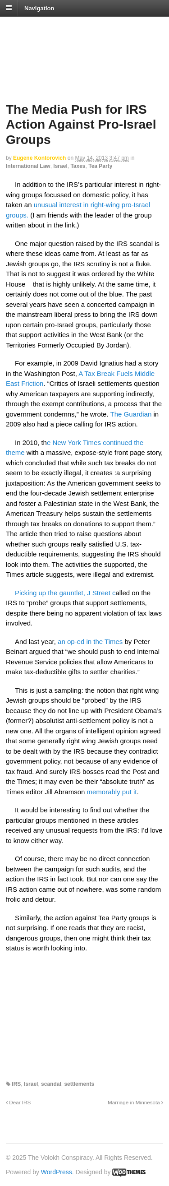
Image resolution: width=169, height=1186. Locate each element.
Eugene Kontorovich (39, 158)
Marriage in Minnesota (135, 1102)
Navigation (39, 8)
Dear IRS (18, 1102)
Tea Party (100, 166)
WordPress (56, 1172)
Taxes (77, 166)
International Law (28, 166)
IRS (16, 1084)
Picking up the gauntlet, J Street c (65, 593)
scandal (51, 1084)
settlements (79, 1084)
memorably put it (112, 792)
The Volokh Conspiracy (69, 28)
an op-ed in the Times (90, 641)
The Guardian (131, 414)
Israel (60, 166)
